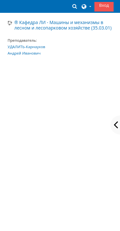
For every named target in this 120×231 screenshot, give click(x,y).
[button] (74, 6)
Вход (104, 5)
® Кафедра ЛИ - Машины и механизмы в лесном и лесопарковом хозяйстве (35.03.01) (63, 25)
